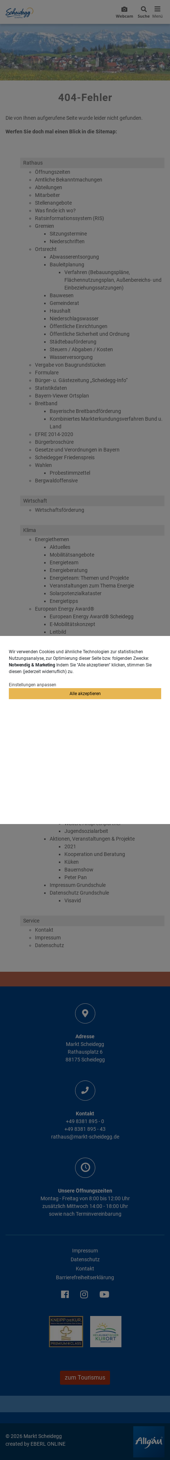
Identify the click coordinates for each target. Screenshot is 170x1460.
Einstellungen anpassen (32, 684)
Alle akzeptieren (85, 693)
